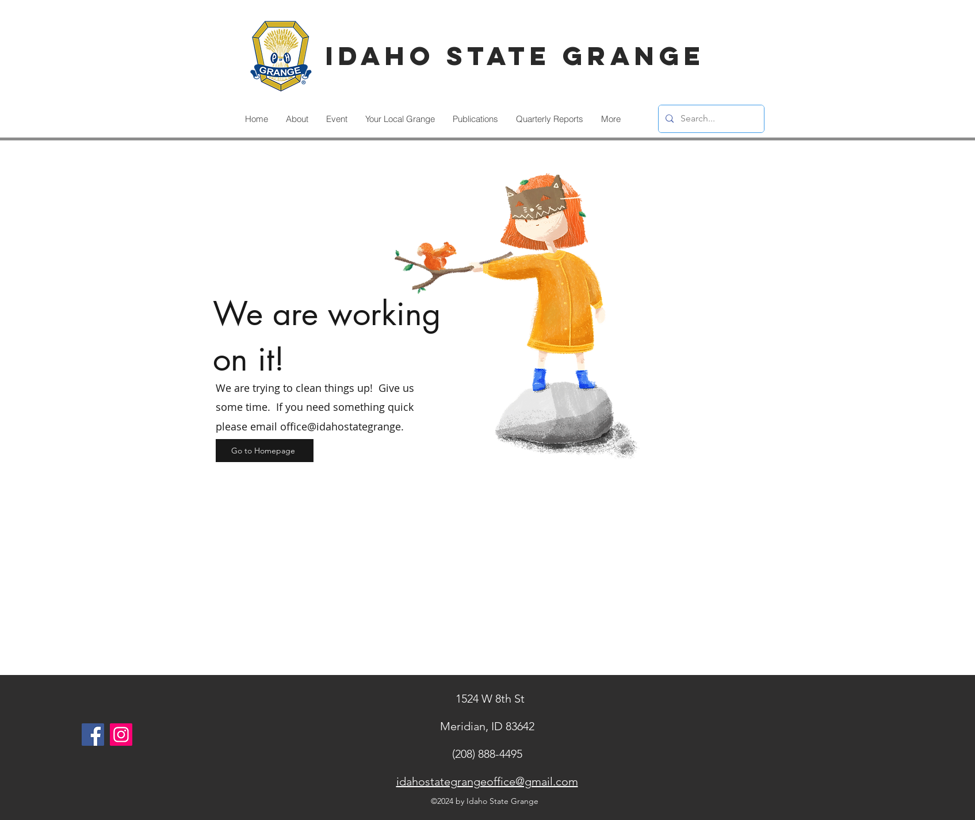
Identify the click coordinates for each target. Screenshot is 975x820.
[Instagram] (121, 734)
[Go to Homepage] (264, 450)
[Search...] (710, 118)
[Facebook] (93, 734)
